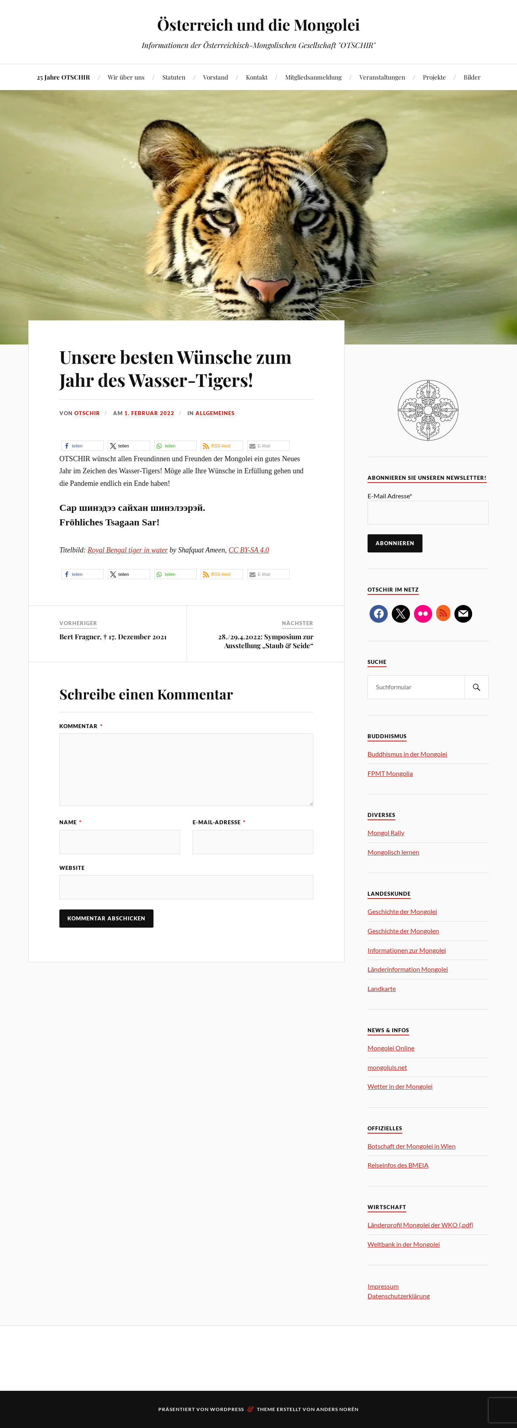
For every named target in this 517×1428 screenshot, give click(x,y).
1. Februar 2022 (149, 413)
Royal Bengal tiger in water (128, 550)
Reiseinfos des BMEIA (398, 1165)
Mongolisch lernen (393, 852)
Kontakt (256, 77)
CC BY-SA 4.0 (249, 550)
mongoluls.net (387, 1067)
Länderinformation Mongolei (408, 969)
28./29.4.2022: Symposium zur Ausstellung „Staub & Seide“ (265, 641)
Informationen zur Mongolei (407, 950)
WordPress (227, 1409)
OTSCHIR (87, 413)
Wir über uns (126, 77)
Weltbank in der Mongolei (404, 1244)
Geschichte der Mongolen (403, 930)
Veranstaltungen (382, 77)
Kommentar (81, 726)
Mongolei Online (391, 1048)
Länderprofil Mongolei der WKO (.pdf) (420, 1224)
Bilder (472, 77)
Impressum (383, 1286)
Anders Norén (337, 1409)
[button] (82, 446)
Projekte (434, 77)
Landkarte (382, 988)
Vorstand (215, 77)
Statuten (173, 77)
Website (72, 868)
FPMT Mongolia (390, 773)
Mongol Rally (386, 832)
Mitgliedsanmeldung (313, 77)
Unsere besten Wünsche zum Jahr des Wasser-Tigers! (175, 367)
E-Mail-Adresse (219, 822)
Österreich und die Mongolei (258, 24)
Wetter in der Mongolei (400, 1086)
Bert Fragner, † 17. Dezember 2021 (113, 636)
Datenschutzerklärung (399, 1296)
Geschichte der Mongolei (402, 911)
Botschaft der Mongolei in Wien (412, 1146)
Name (70, 822)
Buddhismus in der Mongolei (407, 754)
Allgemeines (215, 413)
